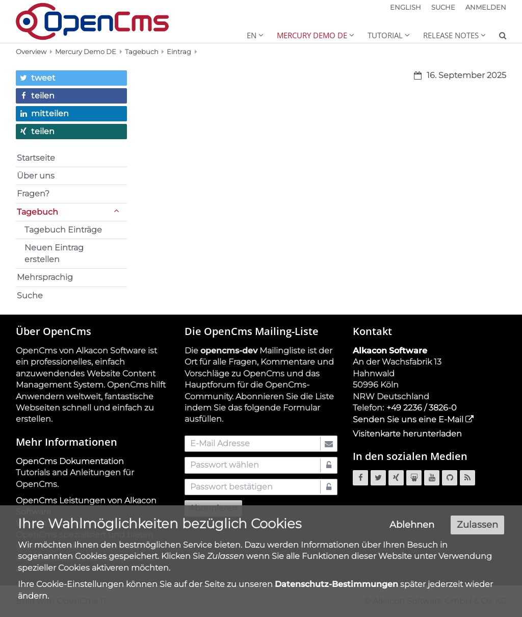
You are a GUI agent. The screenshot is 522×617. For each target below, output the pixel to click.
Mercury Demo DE (312, 35)
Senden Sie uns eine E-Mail (408, 419)
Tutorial (385, 35)
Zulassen (477, 528)
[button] (71, 78)
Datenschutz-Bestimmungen (336, 588)
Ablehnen (411, 528)
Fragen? (33, 193)
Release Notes (451, 35)
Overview (31, 51)
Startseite (36, 158)
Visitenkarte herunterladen (407, 434)
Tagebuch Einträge (63, 230)
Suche (30, 295)
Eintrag (179, 51)
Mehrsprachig (45, 277)
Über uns (36, 176)
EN (251, 35)
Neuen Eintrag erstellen (54, 253)
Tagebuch (142, 51)
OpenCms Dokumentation (70, 461)
